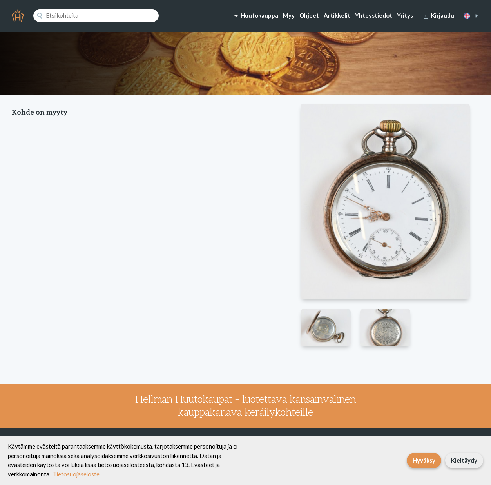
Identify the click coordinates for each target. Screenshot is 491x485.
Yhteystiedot (373, 15)
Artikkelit (337, 15)
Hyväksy (424, 460)
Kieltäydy (464, 460)
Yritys (405, 15)
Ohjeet (309, 15)
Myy (289, 15)
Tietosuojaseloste (76, 474)
